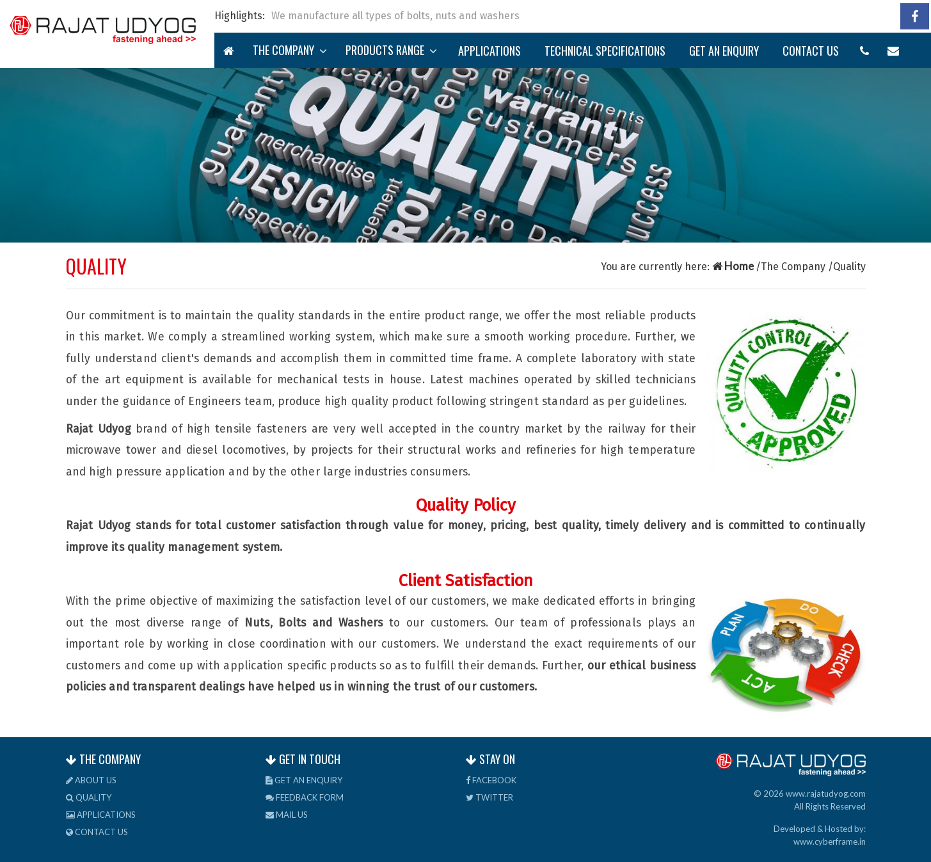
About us (91, 780)
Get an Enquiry (724, 50)
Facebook (491, 780)
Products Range (391, 50)
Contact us (811, 50)
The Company (290, 50)
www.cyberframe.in (829, 841)
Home (734, 266)
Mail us (287, 815)
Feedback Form (305, 797)
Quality (88, 797)
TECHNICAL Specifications (605, 50)
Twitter (489, 797)
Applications (489, 50)
